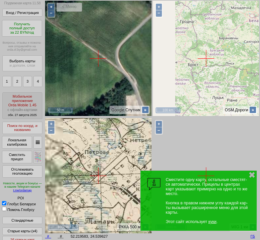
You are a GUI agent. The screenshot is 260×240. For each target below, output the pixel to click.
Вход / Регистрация (22, 13)
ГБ (253, 236)
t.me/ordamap (22, 190)
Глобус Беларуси (19, 204)
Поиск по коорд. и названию (22, 128)
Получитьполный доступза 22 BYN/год (22, 28)
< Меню (69, 6)
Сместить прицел (17, 157)
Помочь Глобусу (18, 210)
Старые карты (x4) (22, 231)
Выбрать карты (22, 63)
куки (212, 221)
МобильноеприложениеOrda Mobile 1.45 (22, 105)
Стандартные (22, 220)
